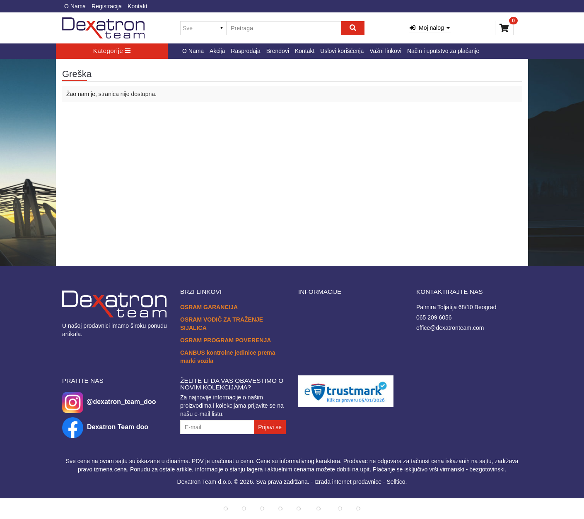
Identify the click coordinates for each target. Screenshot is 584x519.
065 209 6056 (434, 317)
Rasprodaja (246, 51)
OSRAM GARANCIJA (209, 307)
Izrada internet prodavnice (347, 481)
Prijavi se (270, 427)
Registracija (107, 6)
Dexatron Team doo (117, 426)
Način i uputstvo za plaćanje (443, 51)
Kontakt (137, 6)
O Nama (75, 6)
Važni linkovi (385, 51)
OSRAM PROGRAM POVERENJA (225, 340)
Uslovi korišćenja (342, 51)
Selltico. (396, 481)
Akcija (217, 51)
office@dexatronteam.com (450, 327)
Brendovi (277, 51)
